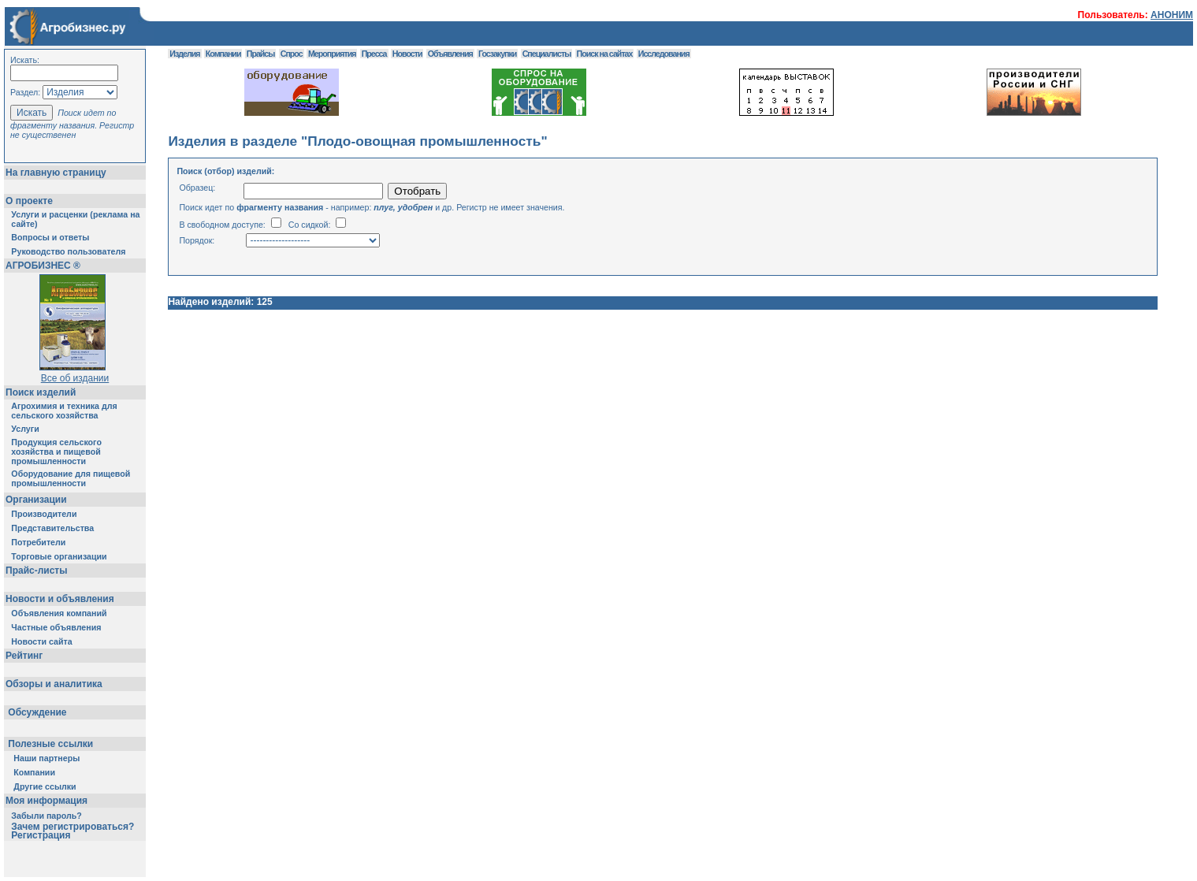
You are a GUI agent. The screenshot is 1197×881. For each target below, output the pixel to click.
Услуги (25, 428)
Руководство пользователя (68, 251)
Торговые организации (58, 556)
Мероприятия (332, 53)
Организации (36, 499)
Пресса (374, 53)
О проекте (29, 200)
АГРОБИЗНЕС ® (43, 265)
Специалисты (547, 53)
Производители (43, 514)
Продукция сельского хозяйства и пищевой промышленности (56, 451)
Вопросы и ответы (50, 237)
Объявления (450, 53)
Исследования (664, 53)
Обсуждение (37, 712)
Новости (407, 53)
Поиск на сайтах (604, 53)
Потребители (38, 542)
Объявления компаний (58, 613)
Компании (34, 772)
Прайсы (261, 53)
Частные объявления (56, 627)
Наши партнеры (46, 758)
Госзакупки (497, 53)
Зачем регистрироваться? (72, 826)
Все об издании (75, 378)
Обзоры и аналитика (54, 684)
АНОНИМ (1172, 14)
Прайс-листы (36, 570)
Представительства (52, 528)
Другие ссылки (44, 786)
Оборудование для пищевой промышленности (70, 478)
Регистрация (40, 835)
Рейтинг (24, 655)
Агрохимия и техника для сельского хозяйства (64, 410)
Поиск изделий (41, 392)
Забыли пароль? (46, 815)
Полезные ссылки (51, 743)
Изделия (184, 53)
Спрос (291, 53)
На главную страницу (56, 172)
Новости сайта (41, 641)
